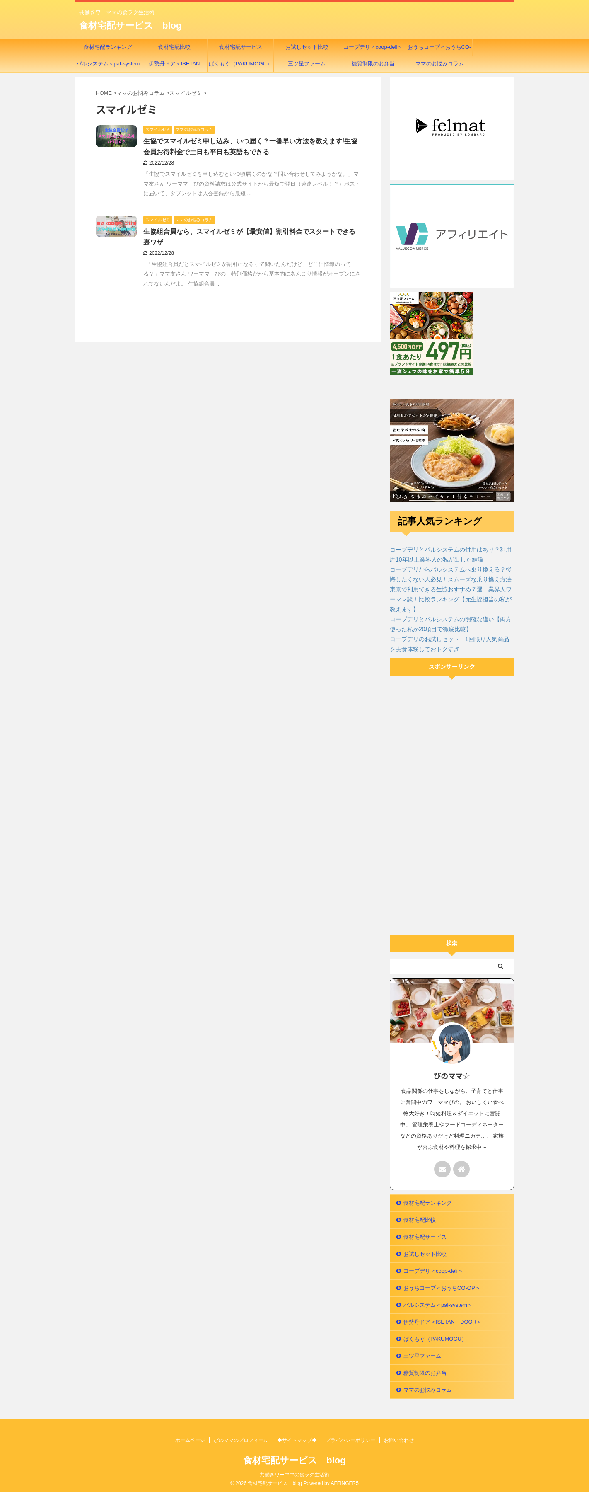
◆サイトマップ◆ (297, 1440)
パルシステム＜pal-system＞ (108, 66)
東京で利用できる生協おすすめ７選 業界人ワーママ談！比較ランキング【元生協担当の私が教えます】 (451, 599)
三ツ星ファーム (307, 64)
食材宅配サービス (240, 47)
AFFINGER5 (344, 1483)
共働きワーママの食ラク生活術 (294, 1474)
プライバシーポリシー (350, 1440)
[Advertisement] (452, 806)
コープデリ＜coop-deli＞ (373, 47)
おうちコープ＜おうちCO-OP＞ (439, 50)
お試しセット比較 (306, 47)
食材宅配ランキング (108, 47)
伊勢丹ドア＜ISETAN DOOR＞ (177, 66)
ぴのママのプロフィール (241, 1440)
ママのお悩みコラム (439, 64)
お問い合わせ (399, 1440)
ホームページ (190, 1440)
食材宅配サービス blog (130, 25)
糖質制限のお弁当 (373, 64)
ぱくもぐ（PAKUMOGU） (240, 64)
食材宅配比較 (174, 47)
